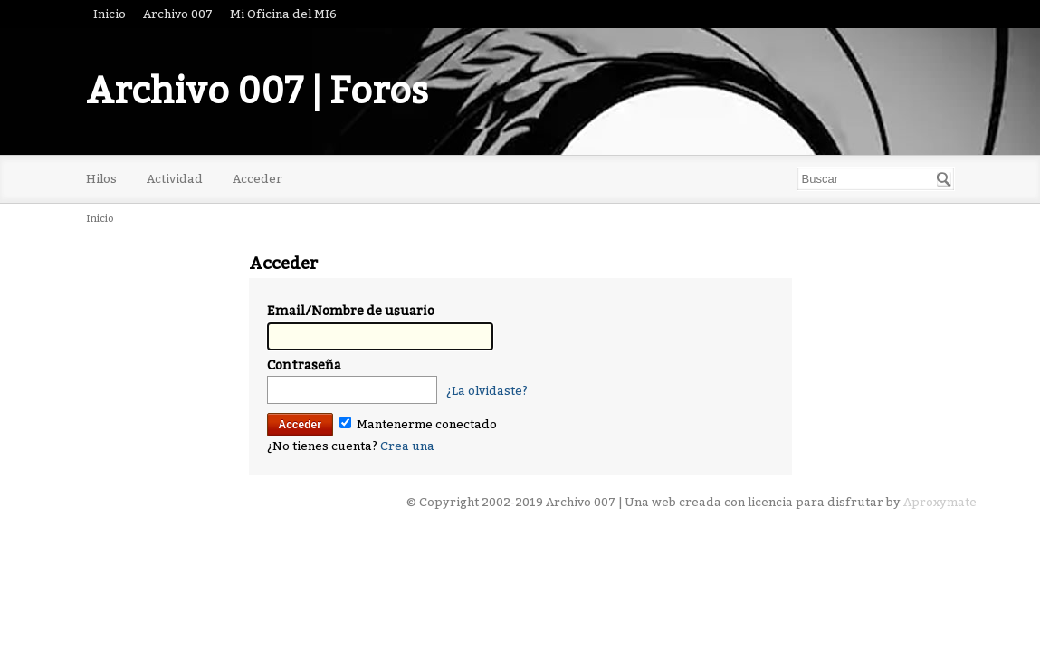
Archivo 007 (178, 14)
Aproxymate (940, 502)
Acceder (257, 179)
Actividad (175, 179)
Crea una (407, 446)
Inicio (109, 14)
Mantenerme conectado (418, 424)
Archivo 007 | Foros (257, 91)
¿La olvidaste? (487, 391)
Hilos (101, 179)
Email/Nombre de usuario (350, 311)
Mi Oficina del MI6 (283, 14)
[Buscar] (944, 179)
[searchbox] (876, 179)
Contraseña (304, 365)
